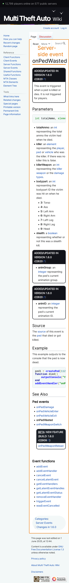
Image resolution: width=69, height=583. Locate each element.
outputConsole (51, 377)
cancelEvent (43, 475)
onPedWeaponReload (51, 445)
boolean (52, 233)
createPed (53, 371)
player (60, 148)
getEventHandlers (47, 483)
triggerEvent (43, 501)
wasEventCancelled (48, 505)
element (63, 118)
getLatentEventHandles (50, 488)
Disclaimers (37, 571)
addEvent (42, 466)
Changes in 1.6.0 (46, 527)
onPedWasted (44, 420)
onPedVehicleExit (46, 415)
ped (38, 152)
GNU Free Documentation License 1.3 (47, 548)
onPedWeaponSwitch (49, 424)
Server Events (44, 522)
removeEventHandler (48, 496)
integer (42, 271)
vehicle (49, 152)
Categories (41, 518)
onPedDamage (45, 407)
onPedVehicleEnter (47, 411)
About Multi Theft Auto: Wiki (45, 565)
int (37, 118)
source (42, 331)
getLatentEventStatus (49, 492)
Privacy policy (38, 558)
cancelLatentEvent (47, 479)
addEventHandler (46, 383)
